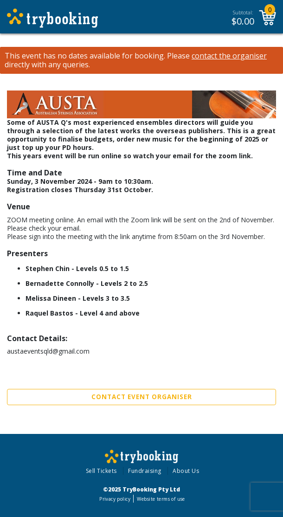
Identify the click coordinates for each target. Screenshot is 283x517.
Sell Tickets (101, 471)
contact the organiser (229, 56)
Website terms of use (161, 499)
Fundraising (144, 471)
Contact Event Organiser (141, 397)
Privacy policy (114, 499)
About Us (186, 471)
